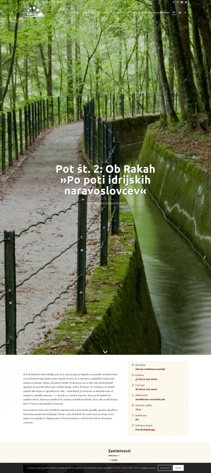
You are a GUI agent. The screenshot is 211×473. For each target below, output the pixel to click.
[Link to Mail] (186, 2)
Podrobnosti (165, 468)
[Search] (185, 12)
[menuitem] (74, 12)
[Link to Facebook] (174, 2)
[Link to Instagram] (178, 2)
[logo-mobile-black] (35, 12)
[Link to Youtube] (182, 2)
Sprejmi (178, 468)
